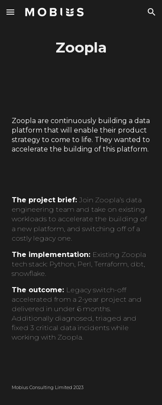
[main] (81, 47)
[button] (10, 12)
